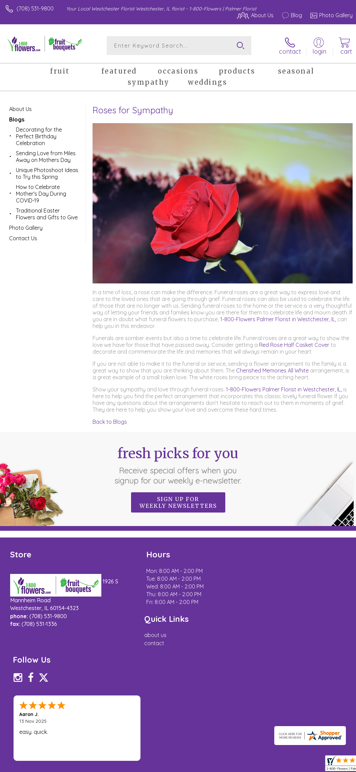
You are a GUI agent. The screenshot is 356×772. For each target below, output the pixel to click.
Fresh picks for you (178, 465)
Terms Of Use (198, 700)
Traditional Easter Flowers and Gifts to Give (47, 214)
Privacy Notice (238, 700)
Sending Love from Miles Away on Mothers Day (46, 156)
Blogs (16, 119)
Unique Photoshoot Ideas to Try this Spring (47, 173)
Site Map (327, 700)
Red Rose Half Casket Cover (294, 344)
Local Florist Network (286, 700)
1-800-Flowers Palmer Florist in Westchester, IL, (278, 319)
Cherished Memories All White (272, 370)
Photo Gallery (26, 227)
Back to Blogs (110, 421)
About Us (20, 109)
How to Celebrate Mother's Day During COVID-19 (41, 194)
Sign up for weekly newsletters (178, 502)
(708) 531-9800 (35, 8)
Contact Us (23, 238)
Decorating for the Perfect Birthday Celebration (39, 136)
